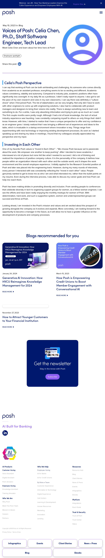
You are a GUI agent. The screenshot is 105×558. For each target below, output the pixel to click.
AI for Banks (41, 474)
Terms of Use (17, 532)
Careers (5, 514)
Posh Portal (76, 507)
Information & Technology (46, 490)
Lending (40, 519)
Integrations (76, 503)
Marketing (41, 510)
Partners (5, 518)
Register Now (78, 4)
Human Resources (44, 506)
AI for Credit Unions (44, 478)
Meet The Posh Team (10, 506)
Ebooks (75, 495)
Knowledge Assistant (10, 489)
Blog (74, 474)
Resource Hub (77, 470)
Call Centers (41, 498)
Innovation (41, 515)
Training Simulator (9, 493)
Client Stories (77, 478)
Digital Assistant (8, 478)
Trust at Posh (77, 516)
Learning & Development (46, 502)
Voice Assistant (8, 474)
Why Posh (6, 502)
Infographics (77, 491)
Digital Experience (44, 494)
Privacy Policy (6, 532)
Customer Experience (45, 486)
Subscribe (52, 376)
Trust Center (77, 520)
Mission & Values (8, 510)
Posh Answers (7, 482)
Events (74, 487)
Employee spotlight (12, 55)
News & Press (77, 483)
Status (74, 524)
